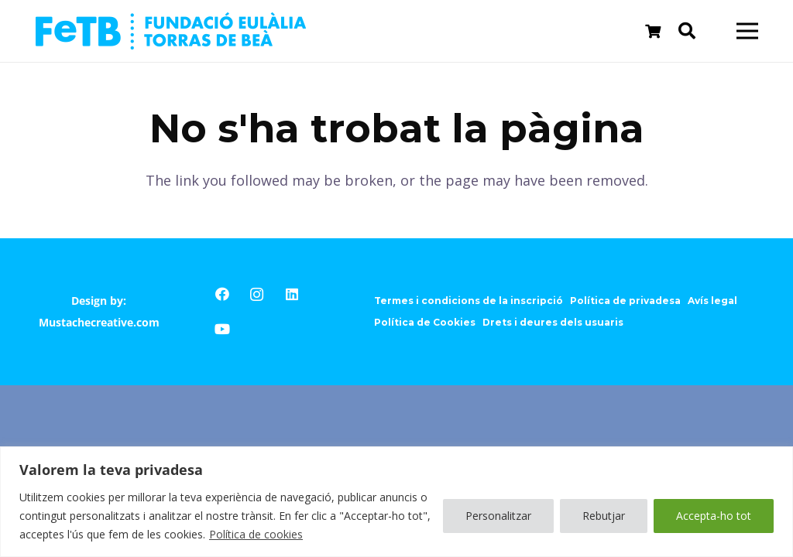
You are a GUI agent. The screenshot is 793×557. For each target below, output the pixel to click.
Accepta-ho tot (713, 515)
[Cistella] (652, 31)
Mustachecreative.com (99, 322)
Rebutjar (603, 515)
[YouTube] (221, 329)
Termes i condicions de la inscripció (468, 300)
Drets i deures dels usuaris (552, 322)
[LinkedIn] (291, 294)
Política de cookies (256, 534)
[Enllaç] (171, 31)
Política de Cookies (424, 322)
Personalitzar (498, 515)
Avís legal (712, 300)
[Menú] (748, 31)
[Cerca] (686, 31)
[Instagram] (256, 294)
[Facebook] (221, 294)
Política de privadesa (625, 300)
